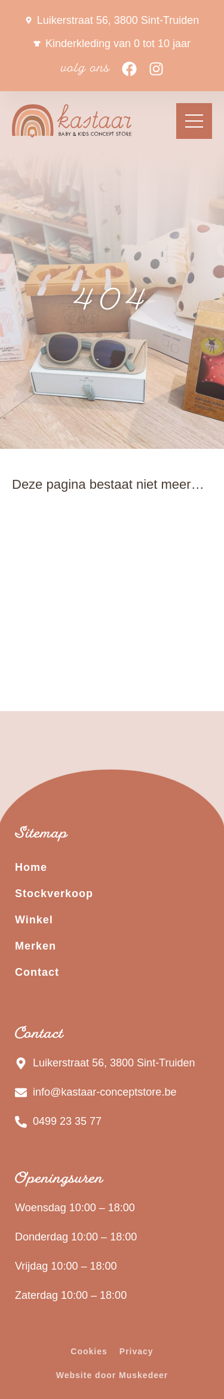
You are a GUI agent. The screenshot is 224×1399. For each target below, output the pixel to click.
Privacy (136, 1351)
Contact (37, 972)
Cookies (88, 1351)
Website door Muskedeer (112, 1375)
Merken (35, 946)
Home (31, 867)
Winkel (34, 920)
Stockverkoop (54, 893)
